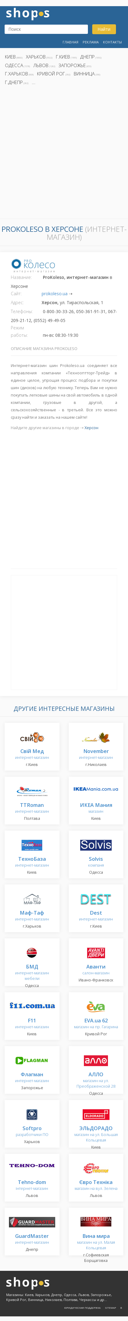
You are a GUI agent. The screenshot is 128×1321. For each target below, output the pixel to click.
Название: (21, 277)
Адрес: (17, 302)
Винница (84, 73)
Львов (40, 65)
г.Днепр (14, 82)
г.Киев (63, 57)
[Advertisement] (64, 154)
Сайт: (16, 293)
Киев (10, 57)
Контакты (112, 42)
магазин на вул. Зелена (96, 1185)
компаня (96, 862)
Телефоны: (22, 311)
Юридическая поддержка (82, 1307)
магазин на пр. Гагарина (96, 1023)
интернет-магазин (32, 754)
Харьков (36, 57)
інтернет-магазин (32, 1185)
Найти (103, 29)
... (33, 82)
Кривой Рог (51, 73)
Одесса (14, 65)
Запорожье (72, 65)
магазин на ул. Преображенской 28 (95, 1080)
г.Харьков (16, 73)
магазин (96, 808)
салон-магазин (95, 970)
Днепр (87, 57)
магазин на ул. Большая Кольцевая (96, 1134)
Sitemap (110, 1307)
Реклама (91, 42)
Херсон (91, 427)
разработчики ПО (32, 1131)
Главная (70, 42)
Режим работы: (19, 331)
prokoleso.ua (55, 293)
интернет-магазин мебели (32, 973)
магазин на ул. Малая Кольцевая (96, 1242)
